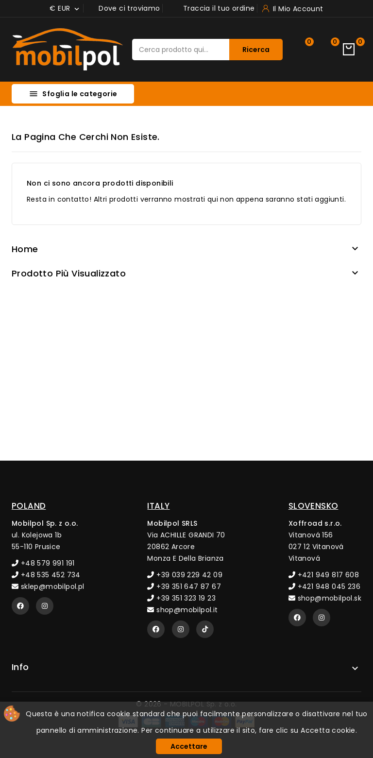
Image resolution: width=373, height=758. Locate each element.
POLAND (29, 506)
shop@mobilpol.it (182, 610)
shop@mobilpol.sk (324, 598)
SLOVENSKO (313, 506)
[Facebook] (20, 606)
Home (25, 249)
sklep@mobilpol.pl (48, 586)
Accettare (188, 746)
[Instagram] (44, 606)
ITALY (158, 506)
